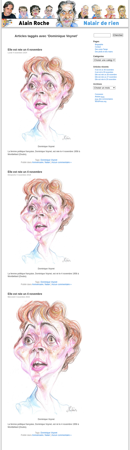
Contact (98, 47)
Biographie (99, 44)
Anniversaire (37, 162)
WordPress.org (100, 101)
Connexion (99, 94)
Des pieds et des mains (104, 52)
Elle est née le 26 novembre (105, 79)
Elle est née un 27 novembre (106, 77)
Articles (100, 97)
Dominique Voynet (49, 160)
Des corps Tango (101, 49)
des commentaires (104, 99)
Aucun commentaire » (61, 162)
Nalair (47, 162)
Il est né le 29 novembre (104, 72)
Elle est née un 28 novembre (106, 75)
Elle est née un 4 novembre (25, 49)
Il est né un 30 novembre (104, 70)
